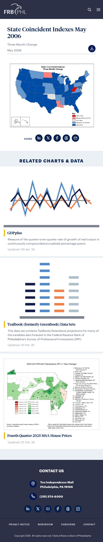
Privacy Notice (19, 524)
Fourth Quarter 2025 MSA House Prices (39, 435)
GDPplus (14, 233)
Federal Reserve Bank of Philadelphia (15, 9)
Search (89, 10)
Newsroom (45, 524)
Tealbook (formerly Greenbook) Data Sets (41, 324)
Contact (89, 524)
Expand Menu (98, 10)
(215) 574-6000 (51, 496)
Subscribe (68, 524)
